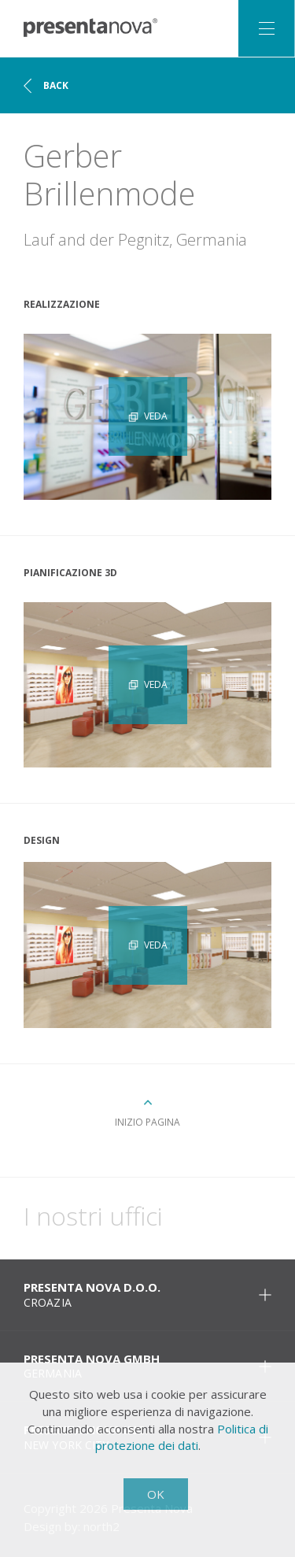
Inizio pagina (147, 1122)
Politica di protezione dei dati (181, 1437)
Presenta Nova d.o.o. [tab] (147, 1294)
